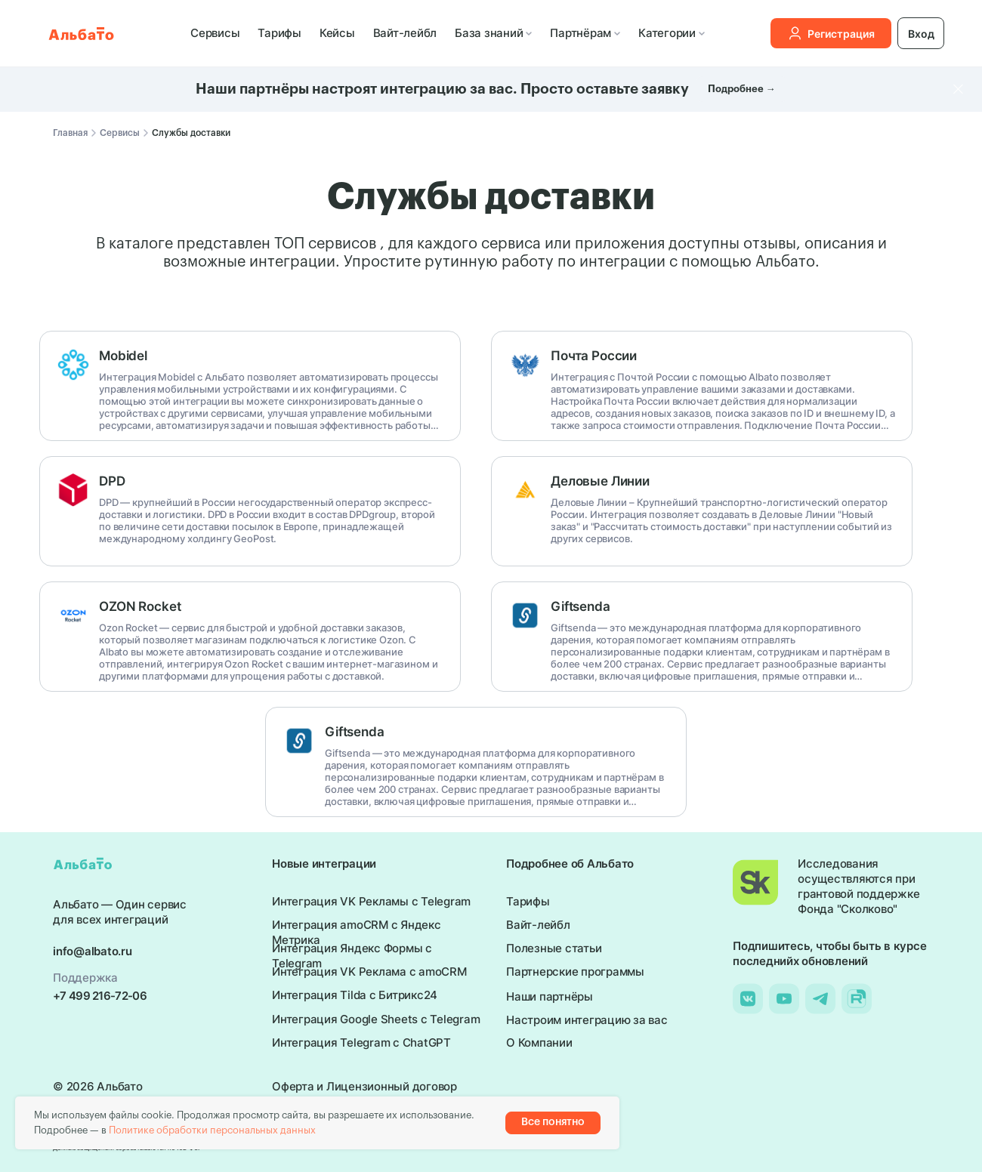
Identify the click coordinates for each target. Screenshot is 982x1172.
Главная (70, 132)
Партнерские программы (575, 971)
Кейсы (337, 33)
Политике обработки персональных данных (212, 1130)
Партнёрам (585, 33)
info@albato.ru (92, 951)
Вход (921, 33)
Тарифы (279, 33)
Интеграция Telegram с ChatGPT (361, 1042)
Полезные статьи (553, 948)
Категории (671, 33)
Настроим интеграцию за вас (587, 1020)
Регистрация (831, 33)
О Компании (539, 1042)
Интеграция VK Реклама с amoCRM (369, 971)
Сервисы (214, 33)
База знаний (493, 33)
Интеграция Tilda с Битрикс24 (354, 995)
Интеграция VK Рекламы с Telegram (371, 901)
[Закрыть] (958, 89)
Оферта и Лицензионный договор (364, 1086)
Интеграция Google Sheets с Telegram (376, 1019)
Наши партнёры (549, 996)
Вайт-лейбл (405, 33)
